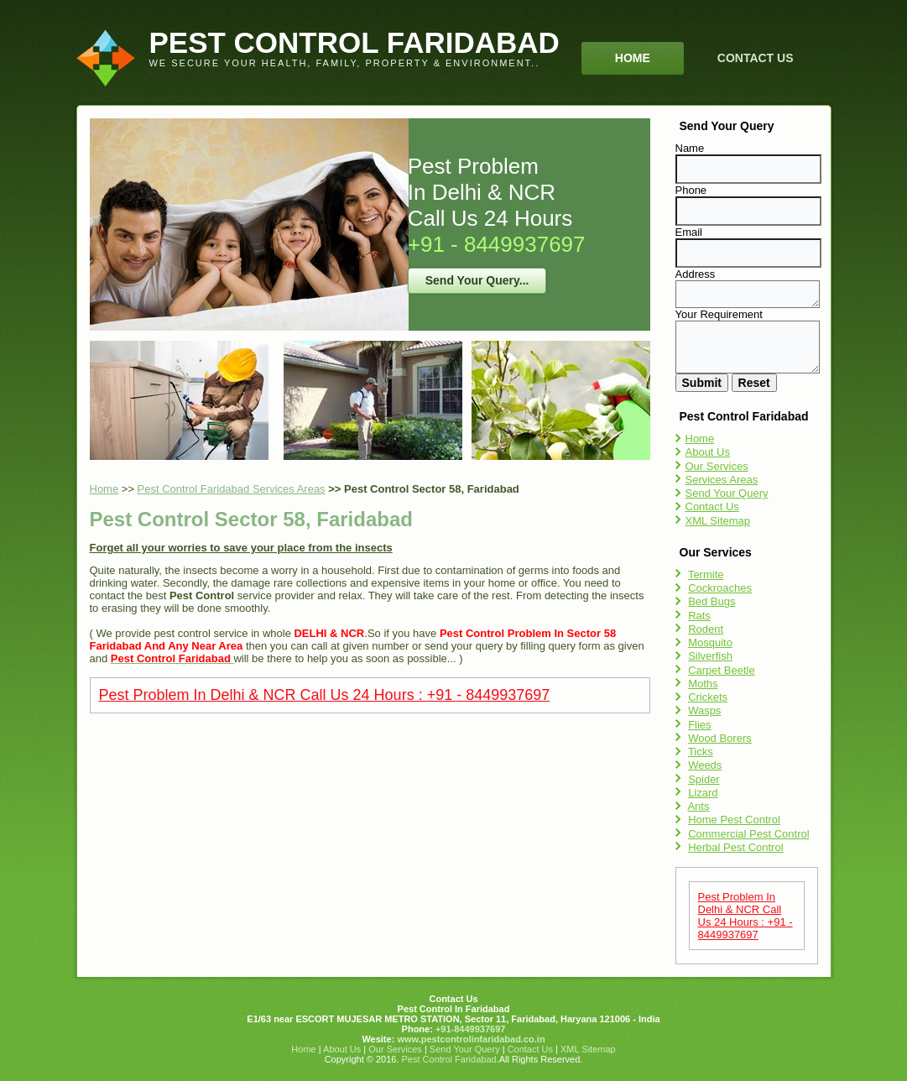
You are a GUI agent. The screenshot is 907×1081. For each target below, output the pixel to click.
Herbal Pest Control (735, 847)
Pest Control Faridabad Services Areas (232, 489)
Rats (699, 615)
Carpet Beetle (721, 670)
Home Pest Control (734, 819)
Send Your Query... (477, 280)
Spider (704, 779)
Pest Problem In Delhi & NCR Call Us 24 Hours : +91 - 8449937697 (324, 695)
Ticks (700, 751)
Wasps (704, 710)
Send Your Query (727, 493)
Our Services (716, 466)
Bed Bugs (711, 601)
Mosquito (710, 642)
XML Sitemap (718, 520)
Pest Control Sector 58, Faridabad (251, 519)
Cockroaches (720, 588)
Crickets (707, 697)
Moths (702, 683)
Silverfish (710, 656)
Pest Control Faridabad (449, 1059)
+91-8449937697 (469, 1029)
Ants (698, 806)
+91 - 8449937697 (497, 244)
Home (632, 58)
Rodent (705, 629)
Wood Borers (720, 738)
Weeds (705, 765)
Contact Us (755, 58)
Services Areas (721, 479)
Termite (706, 574)
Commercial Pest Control (749, 834)
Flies (699, 724)
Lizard (702, 792)
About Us (707, 452)
